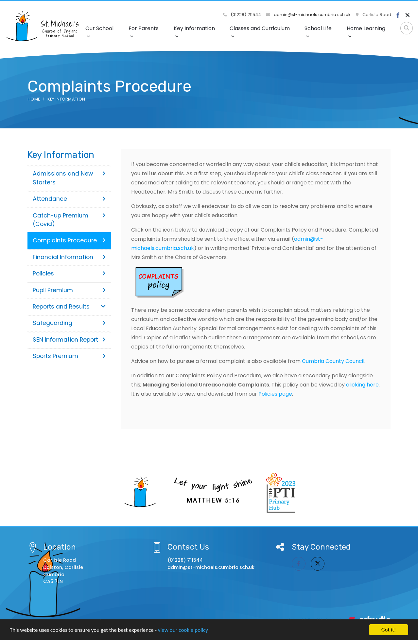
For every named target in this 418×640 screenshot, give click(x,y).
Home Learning (366, 32)
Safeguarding (69, 323)
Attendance (69, 199)
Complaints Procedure (69, 240)
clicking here (362, 384)
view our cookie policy (183, 630)
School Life (318, 32)
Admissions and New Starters (69, 178)
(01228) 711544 (242, 14)
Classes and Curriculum (260, 32)
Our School (99, 32)
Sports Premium (69, 356)
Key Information (194, 32)
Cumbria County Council (333, 361)
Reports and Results (69, 307)
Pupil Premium (69, 290)
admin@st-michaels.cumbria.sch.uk (308, 14)
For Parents (144, 32)
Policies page (275, 394)
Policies (69, 273)
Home (33, 99)
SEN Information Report (69, 340)
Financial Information (69, 257)
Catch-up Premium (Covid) (69, 220)
